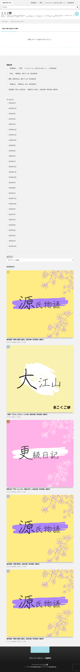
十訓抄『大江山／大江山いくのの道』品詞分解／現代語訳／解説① (27, 414)
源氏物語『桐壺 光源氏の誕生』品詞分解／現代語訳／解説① (25, 339)
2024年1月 (12, 161)
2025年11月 (12, 108)
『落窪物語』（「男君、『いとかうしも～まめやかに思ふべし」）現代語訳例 (32, 68)
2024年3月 (12, 151)
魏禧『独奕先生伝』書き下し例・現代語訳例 (22, 79)
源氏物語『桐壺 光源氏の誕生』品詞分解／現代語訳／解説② (25, 639)
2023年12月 (12, 166)
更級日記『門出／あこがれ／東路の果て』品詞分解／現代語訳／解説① (28, 489)
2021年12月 (12, 246)
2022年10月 (12, 204)
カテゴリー (10, 257)
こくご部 (6, 13)
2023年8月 (12, 188)
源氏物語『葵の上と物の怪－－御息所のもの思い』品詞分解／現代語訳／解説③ (33, 89)
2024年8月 (12, 145)
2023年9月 (12, 182)
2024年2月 (12, 156)
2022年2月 (12, 235)
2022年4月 (12, 225)
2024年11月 (12, 135)
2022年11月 (12, 198)
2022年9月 (12, 209)
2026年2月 (12, 103)
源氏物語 (14, 342)
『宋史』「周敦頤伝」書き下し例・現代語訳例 (23, 73)
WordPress (52, 666)
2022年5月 (12, 219)
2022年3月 (12, 230)
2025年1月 (12, 124)
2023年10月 (12, 177)
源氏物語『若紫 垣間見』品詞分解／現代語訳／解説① (23, 564)
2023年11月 (12, 172)
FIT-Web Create (36, 666)
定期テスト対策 (21, 342)
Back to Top (40, 650)
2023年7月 (12, 193)
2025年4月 (12, 113)
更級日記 (14, 491)
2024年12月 (12, 129)
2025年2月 (12, 119)
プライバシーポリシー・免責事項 (40, 658)
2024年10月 (12, 140)
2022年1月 (12, 241)
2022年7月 (12, 214)
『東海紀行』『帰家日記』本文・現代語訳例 (22, 84)
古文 (9, 342)
